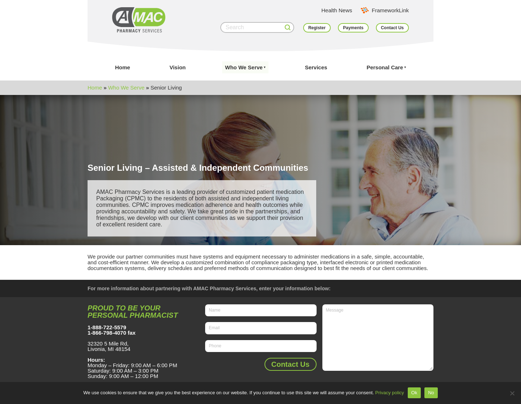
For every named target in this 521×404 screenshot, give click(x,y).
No (431, 392)
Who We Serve (244, 67)
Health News (336, 10)
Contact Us (392, 27)
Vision (177, 67)
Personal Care (385, 67)
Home (122, 67)
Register (317, 27)
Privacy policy (389, 392)
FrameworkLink (390, 10)
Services (316, 67)
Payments (353, 27)
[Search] (257, 27)
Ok (414, 392)
